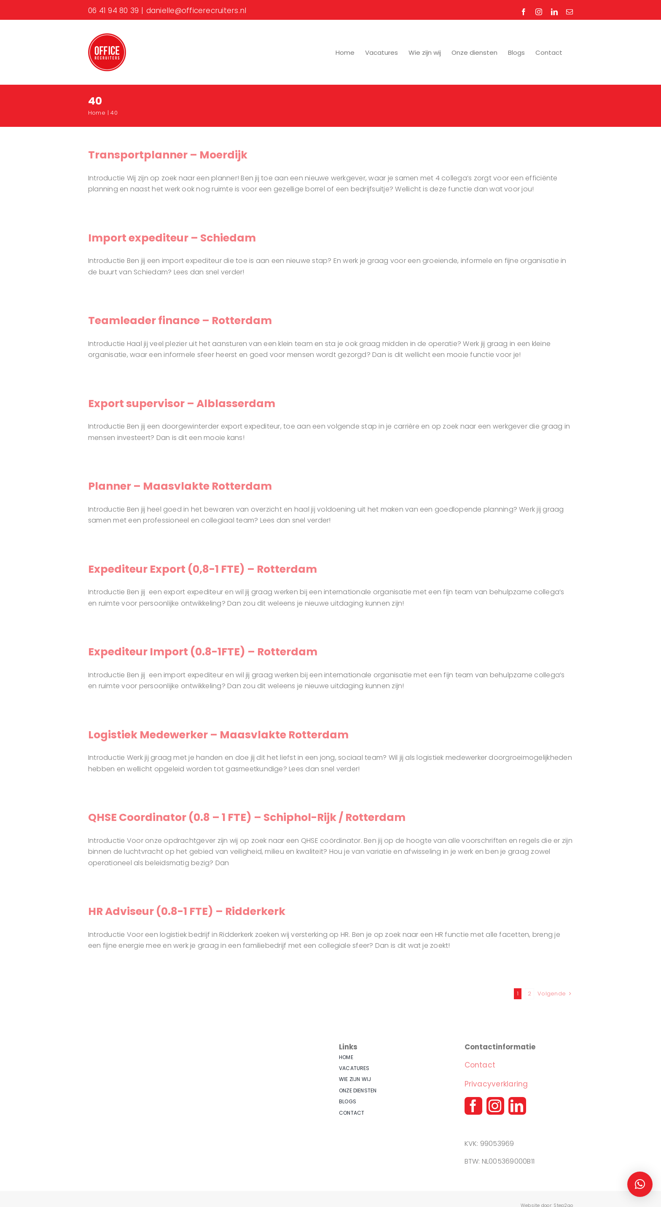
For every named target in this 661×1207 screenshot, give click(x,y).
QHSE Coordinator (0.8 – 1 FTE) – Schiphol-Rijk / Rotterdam (247, 817)
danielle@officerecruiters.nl (196, 10)
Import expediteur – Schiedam (172, 238)
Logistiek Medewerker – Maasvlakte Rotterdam (218, 734)
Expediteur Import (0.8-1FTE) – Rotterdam (202, 651)
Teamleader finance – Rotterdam (180, 320)
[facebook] (473, 1106)
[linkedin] (517, 1106)
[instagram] (495, 1106)
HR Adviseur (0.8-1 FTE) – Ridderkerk (186, 911)
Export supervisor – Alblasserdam (181, 403)
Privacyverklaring (496, 1084)
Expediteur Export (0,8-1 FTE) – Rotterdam (202, 569)
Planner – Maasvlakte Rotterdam (180, 486)
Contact (480, 1065)
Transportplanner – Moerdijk (167, 155)
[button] (640, 1184)
